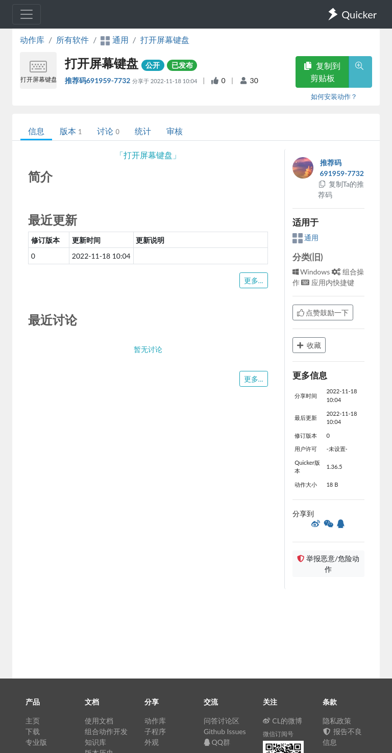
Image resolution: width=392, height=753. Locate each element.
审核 (174, 131)
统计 (143, 131)
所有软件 (72, 39)
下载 (33, 731)
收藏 (309, 345)
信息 (36, 131)
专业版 (36, 742)
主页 (33, 720)
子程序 (155, 731)
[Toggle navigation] (26, 14)
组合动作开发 (106, 731)
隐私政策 (337, 720)
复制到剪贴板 (322, 72)
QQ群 (217, 742)
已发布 (182, 65)
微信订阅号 (278, 734)
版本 (71, 131)
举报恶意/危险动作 (328, 563)
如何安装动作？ (334, 96)
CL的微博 (282, 720)
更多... (253, 280)
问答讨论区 (221, 720)
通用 (305, 237)
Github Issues (225, 731)
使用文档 (99, 720)
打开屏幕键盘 (164, 39)
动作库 (32, 39)
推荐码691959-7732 (98, 80)
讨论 (108, 131)
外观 (151, 742)
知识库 (95, 742)
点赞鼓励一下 (323, 312)
